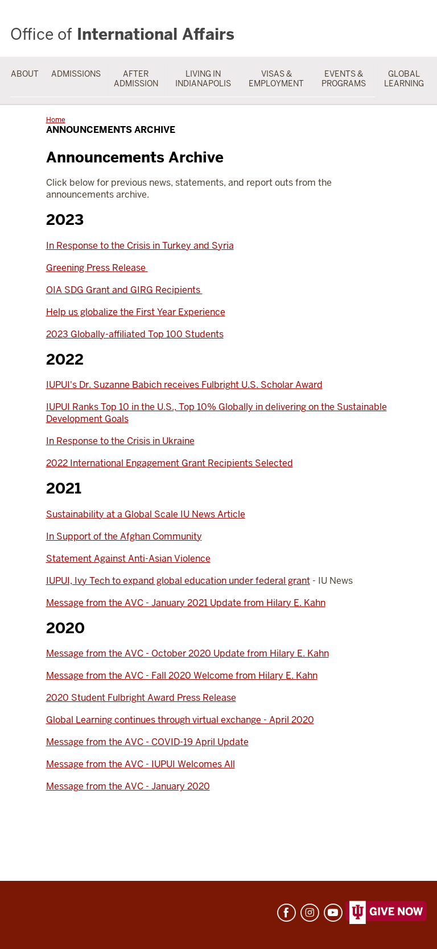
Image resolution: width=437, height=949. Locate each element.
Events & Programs (343, 79)
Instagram (309, 913)
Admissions (76, 74)
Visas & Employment (276, 79)
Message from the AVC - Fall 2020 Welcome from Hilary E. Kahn (182, 676)
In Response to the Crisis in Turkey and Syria (140, 246)
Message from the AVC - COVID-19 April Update (147, 742)
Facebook (286, 913)
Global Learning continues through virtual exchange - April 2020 (180, 720)
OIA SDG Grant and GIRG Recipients (124, 290)
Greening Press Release (97, 268)
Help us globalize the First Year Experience (135, 312)
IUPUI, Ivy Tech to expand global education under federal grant (178, 581)
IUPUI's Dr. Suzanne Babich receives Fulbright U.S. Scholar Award (184, 385)
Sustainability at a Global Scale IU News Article (145, 514)
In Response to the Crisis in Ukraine (120, 441)
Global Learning (404, 79)
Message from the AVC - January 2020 (128, 786)
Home (55, 119)
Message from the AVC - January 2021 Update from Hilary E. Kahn (185, 603)
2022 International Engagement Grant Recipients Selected (169, 463)
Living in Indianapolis (203, 79)
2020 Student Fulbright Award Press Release (141, 698)
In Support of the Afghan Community (124, 536)
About (25, 74)
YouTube (333, 913)
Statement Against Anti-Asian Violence (128, 559)
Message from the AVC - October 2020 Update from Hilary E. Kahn (187, 653)
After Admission (136, 79)
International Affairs (122, 34)
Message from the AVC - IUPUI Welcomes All (140, 764)
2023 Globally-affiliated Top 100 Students (135, 334)
